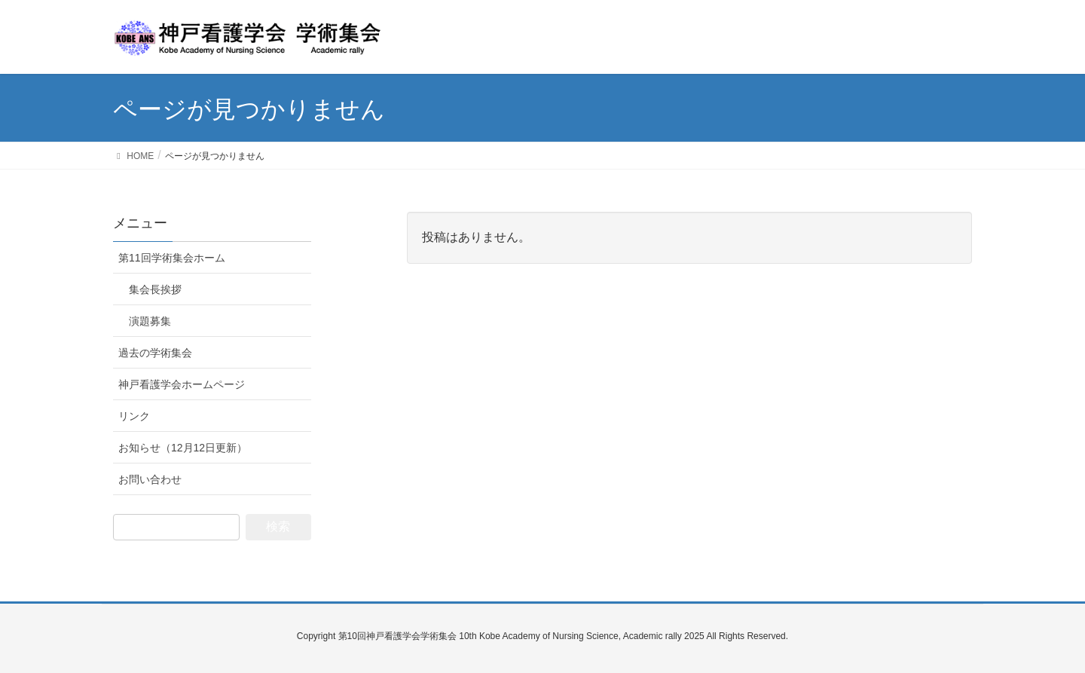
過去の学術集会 (155, 353)
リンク (134, 416)
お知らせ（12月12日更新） (182, 448)
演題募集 (150, 321)
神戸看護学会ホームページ (181, 384)
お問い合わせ (150, 479)
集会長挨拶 (155, 289)
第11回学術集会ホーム (171, 258)
